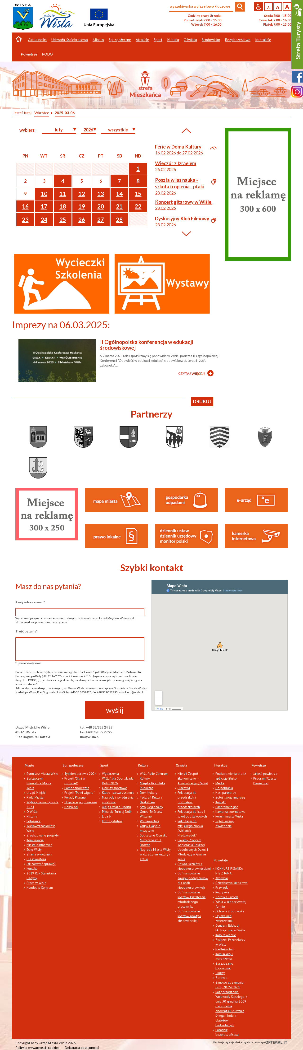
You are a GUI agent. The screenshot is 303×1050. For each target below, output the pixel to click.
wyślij (115, 710)
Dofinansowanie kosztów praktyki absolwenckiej (189, 916)
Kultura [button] (173, 39)
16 (25, 206)
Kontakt (32, 868)
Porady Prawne (75, 797)
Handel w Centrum (40, 887)
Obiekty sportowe (114, 788)
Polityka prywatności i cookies (37, 1047)
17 (44, 206)
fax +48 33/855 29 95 (96, 732)
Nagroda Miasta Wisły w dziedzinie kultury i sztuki (155, 854)
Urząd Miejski (36, 792)
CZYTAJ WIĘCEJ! (191, 374)
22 (138, 206)
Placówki (184, 788)
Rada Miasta (35, 797)
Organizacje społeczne (80, 802)
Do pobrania (224, 788)
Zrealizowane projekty (43, 835)
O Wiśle (32, 811)
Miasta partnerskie (39, 845)
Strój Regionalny (151, 807)
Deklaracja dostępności (82, 1047)
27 (100, 219)
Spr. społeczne (73, 765)
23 (25, 219)
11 (62, 193)
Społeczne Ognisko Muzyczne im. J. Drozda (153, 840)
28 (119, 219)
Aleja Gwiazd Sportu (116, 807)
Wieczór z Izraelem (175, 163)
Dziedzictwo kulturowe (231, 883)
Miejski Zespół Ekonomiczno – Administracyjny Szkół (193, 778)
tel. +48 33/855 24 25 (96, 727)
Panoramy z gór (226, 807)
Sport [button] (158, 39)
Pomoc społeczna (76, 788)
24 (44, 219)
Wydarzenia (110, 773)
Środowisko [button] (211, 39)
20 (100, 206)
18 (62, 206)
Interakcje (220, 765)
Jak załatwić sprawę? (41, 864)
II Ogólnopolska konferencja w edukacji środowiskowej (146, 345)
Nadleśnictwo (224, 949)
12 (81, 193)
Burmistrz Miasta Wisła (42, 773)
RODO (47, 54)
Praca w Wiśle (36, 883)
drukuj (202, 401)
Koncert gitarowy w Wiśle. (183, 202)
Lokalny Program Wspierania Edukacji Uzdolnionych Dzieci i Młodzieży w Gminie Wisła (193, 849)
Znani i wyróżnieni (39, 854)
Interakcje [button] (263, 39)
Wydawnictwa (149, 821)
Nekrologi (71, 807)
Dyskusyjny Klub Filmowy (182, 218)
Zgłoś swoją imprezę (230, 797)
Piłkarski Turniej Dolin (117, 811)
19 (81, 206)
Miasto (29, 765)
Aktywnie (221, 878)
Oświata (181, 765)
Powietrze (259, 765)
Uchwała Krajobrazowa (69, 39)
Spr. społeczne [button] (120, 39)
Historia (32, 816)
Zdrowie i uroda (226, 897)
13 (100, 193)
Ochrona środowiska (229, 911)
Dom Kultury (148, 792)
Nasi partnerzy (225, 792)
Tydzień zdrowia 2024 (80, 773)
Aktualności (37, 39)
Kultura (143, 765)
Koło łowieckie (225, 935)
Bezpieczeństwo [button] (237, 39)
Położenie (33, 821)
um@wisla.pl (89, 737)
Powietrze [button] (29, 54)
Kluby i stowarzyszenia (118, 792)
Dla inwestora (36, 859)
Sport (104, 765)
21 (119, 206)
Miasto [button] (98, 39)
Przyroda (221, 887)
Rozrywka (222, 892)
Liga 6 (106, 816)
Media (219, 783)
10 (44, 193)
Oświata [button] (190, 39)
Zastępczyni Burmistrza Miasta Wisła (39, 783)
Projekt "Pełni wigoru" (79, 792)
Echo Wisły (34, 849)
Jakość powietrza (265, 773)
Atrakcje (142, 39)
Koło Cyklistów (112, 821)
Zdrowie (221, 978)
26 (81, 219)
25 (62, 219)
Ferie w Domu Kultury (178, 146)
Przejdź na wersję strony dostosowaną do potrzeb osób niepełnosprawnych (258, 6)
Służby (220, 973)
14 (119, 193)
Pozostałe (221, 860)
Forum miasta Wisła (229, 816)
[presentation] (51, 710)
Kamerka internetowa (230, 811)
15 (138, 193)
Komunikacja (35, 840)
